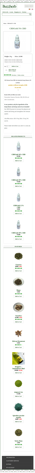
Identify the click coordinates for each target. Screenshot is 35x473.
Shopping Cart (17, 12)
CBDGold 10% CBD (18, 154)
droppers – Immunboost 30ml (18, 367)
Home (4, 23)
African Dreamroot (18, 341)
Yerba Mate (18, 441)
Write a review (21, 75)
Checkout (24, 12)
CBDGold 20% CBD (18, 180)
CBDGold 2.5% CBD (18, 206)
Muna (19, 290)
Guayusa (19, 265)
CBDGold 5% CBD (11, 23)
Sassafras (18, 316)
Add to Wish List (12, 69)
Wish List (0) (5, 12)
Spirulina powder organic (18, 416)
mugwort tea (18, 392)
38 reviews (14, 75)
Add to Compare (12, 70)
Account (11, 12)
